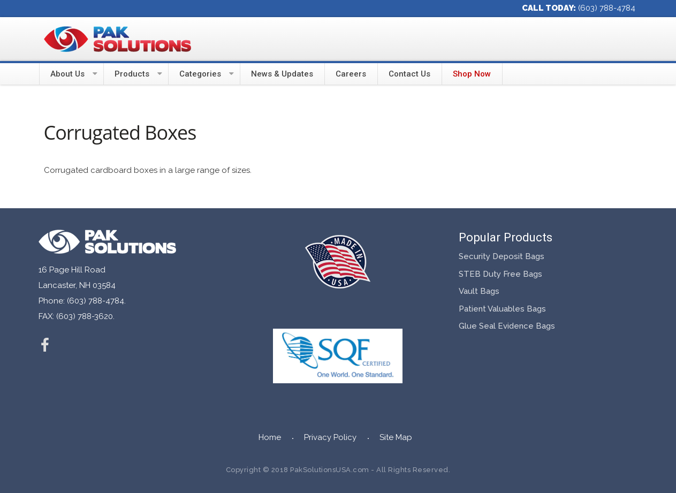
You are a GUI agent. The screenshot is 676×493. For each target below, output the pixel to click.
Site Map (395, 437)
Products (132, 74)
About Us (67, 74)
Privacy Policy (330, 437)
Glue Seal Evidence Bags (507, 326)
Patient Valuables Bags (502, 309)
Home (270, 437)
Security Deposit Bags (501, 256)
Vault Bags (479, 291)
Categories (200, 74)
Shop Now (472, 74)
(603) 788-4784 (606, 8)
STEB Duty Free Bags (500, 274)
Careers (351, 74)
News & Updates (282, 74)
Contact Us (409, 74)
